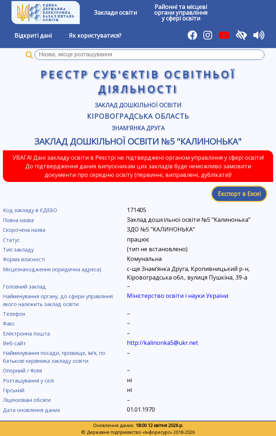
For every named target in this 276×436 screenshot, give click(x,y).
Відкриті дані (33, 35)
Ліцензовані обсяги (27, 400)
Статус (11, 239)
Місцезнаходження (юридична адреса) (52, 269)
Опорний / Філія (22, 370)
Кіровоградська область (138, 116)
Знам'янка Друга (138, 128)
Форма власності (24, 259)
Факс (9, 323)
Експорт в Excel (239, 194)
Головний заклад (24, 286)
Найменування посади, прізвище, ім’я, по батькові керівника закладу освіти (54, 357)
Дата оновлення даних (31, 410)
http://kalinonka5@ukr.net (162, 343)
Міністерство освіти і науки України (177, 296)
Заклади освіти (115, 13)
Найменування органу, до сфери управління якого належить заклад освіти (58, 300)
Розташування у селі (28, 380)
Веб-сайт (14, 343)
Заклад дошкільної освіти (138, 105)
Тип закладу (18, 249)
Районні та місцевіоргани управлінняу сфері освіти (180, 12)
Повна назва (18, 220)
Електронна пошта (26, 333)
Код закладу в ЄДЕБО (30, 210)
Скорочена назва (24, 229)
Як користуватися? (95, 35)
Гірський (13, 390)
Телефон (14, 313)
